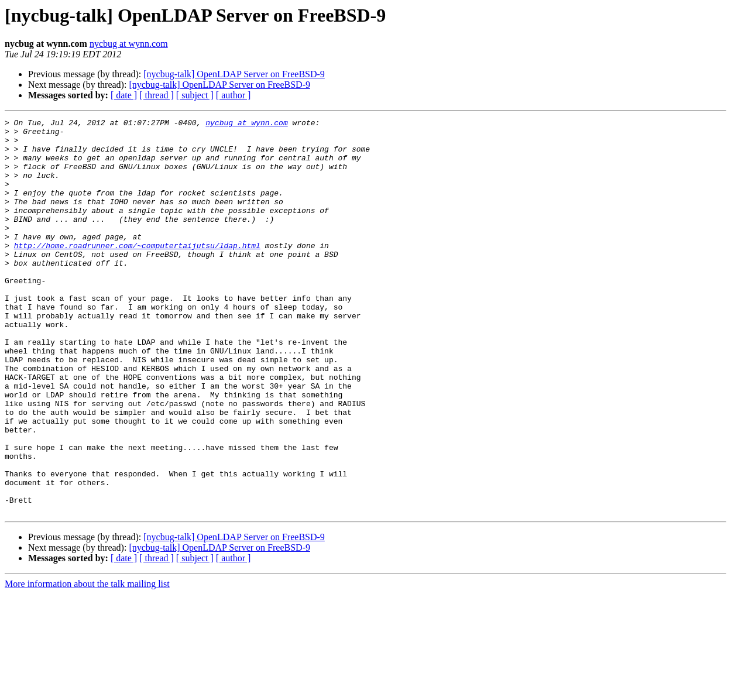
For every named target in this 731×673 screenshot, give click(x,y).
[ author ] (233, 95)
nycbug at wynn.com (129, 44)
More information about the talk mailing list (87, 663)
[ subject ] (195, 95)
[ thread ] (156, 95)
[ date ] (124, 95)
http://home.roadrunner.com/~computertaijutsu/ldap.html (137, 271)
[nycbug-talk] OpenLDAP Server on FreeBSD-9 (234, 74)
